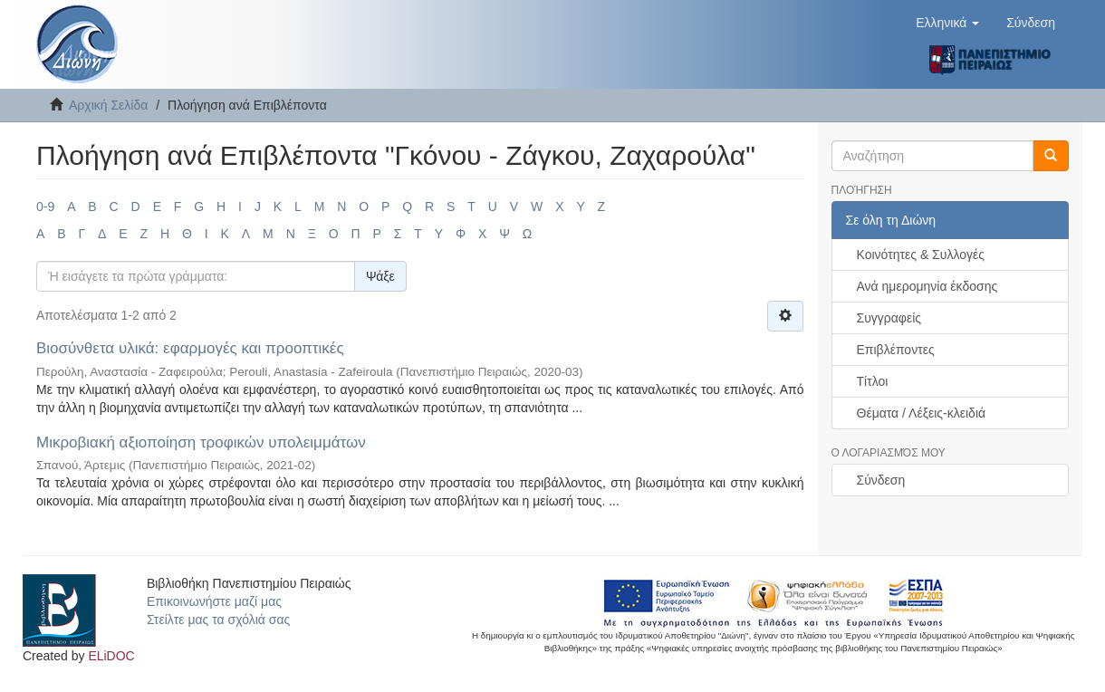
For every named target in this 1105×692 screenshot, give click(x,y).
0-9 (45, 206)
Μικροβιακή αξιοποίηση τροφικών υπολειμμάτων (201, 442)
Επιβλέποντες (896, 349)
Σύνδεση (881, 480)
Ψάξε (380, 276)
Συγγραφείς (889, 318)
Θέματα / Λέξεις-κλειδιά (921, 413)
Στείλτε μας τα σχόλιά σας (218, 619)
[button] (947, 22)
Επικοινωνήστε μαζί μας (214, 601)
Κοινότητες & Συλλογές (921, 254)
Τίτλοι (873, 381)
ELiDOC (111, 656)
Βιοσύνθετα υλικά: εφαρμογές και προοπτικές (190, 348)
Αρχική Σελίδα (108, 105)
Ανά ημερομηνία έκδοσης (927, 286)
